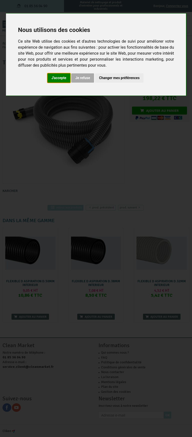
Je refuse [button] (82, 78)
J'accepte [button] (59, 78)
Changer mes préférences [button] (119, 78)
